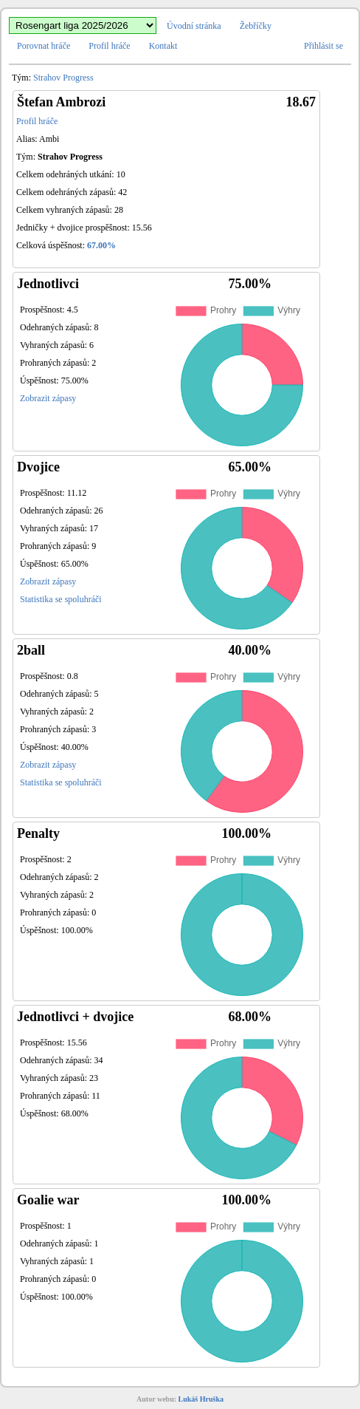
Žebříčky (255, 26)
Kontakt (163, 46)
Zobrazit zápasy (48, 398)
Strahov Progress (63, 77)
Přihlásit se (323, 46)
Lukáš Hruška (201, 1399)
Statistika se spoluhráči (61, 599)
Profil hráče (109, 46)
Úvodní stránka (194, 26)
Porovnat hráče (43, 46)
